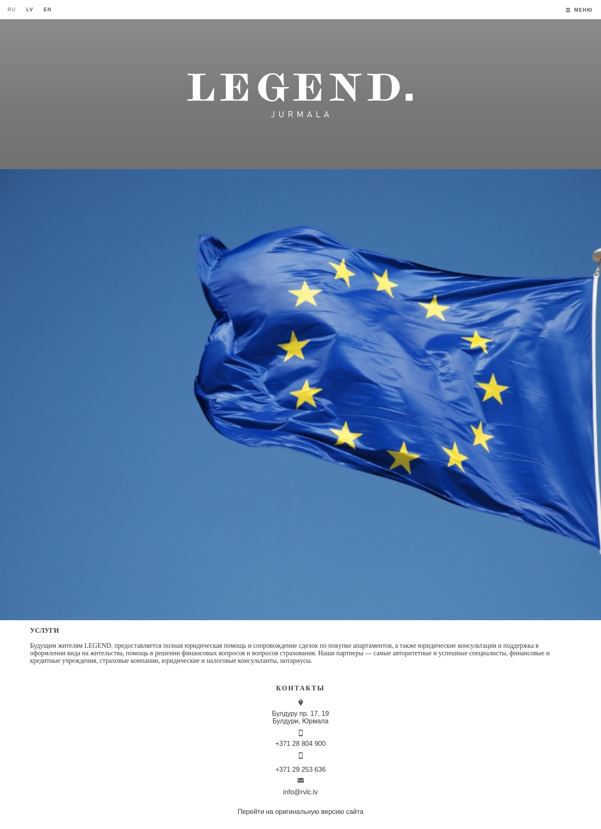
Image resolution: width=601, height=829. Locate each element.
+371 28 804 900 (300, 743)
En (47, 10)
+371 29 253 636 (300, 769)
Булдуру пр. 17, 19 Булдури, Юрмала (300, 717)
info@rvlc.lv (300, 792)
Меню (583, 10)
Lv (29, 10)
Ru (12, 10)
